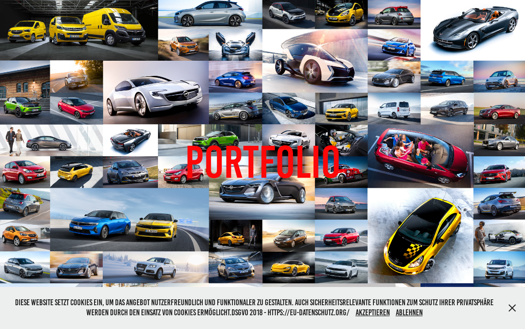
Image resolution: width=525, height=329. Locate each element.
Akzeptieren (373, 312)
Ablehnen (409, 312)
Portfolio (263, 162)
